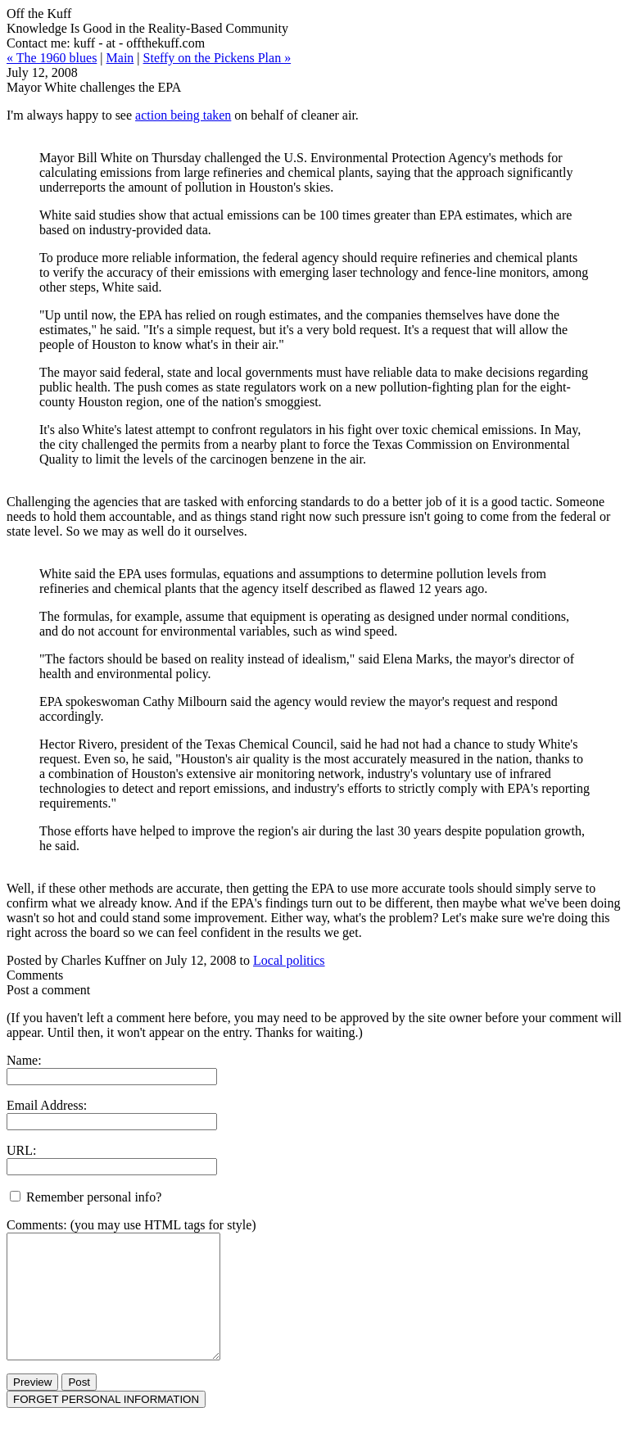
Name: (24, 1060)
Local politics (289, 960)
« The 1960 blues (52, 58)
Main (120, 58)
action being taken (183, 115)
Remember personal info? (85, 1197)
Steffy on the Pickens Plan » (217, 58)
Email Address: (47, 1105)
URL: (21, 1150)
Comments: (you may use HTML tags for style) (131, 1225)
